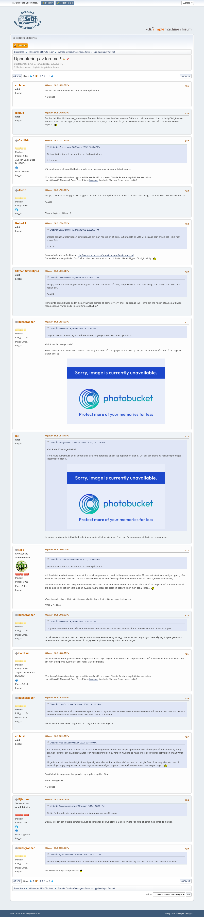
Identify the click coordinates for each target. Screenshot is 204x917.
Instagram (93, 180)
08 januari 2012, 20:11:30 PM (57, 736)
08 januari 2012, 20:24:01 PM (57, 799)
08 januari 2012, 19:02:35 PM (57, 615)
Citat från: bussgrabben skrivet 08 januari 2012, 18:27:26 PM (77, 442)
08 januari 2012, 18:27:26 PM (57, 322)
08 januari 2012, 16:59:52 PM (57, 85)
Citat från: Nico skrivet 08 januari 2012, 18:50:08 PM (73, 743)
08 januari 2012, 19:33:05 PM (57, 653)
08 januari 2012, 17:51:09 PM (57, 190)
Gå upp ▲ (189, 913)
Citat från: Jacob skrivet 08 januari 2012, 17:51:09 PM (74, 230)
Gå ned (17, 76)
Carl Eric (23, 140)
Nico (21, 549)
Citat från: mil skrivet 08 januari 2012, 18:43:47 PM (73, 621)
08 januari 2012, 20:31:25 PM (57, 848)
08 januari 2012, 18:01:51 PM (57, 271)
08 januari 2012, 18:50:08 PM (57, 550)
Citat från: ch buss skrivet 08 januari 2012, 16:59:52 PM (75, 147)
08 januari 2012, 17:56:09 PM (57, 223)
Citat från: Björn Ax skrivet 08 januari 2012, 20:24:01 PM (75, 855)
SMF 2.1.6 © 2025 (17, 913)
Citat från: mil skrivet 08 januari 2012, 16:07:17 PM (73, 328)
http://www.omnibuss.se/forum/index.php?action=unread (106, 255)
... (47, 76)
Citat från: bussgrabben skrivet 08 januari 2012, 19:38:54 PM (77, 806)
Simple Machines (33, 913)
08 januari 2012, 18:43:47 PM (57, 436)
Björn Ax (23, 799)
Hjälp (167, 913)
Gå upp (17, 881)
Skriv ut (185, 76)
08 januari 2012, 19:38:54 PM (57, 698)
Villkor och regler (177, 913)
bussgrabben (26, 321)
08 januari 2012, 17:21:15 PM (57, 140)
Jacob (22, 190)
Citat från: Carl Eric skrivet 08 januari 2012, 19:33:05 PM (75, 704)
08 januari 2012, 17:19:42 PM (57, 113)
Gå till (149, 894)
